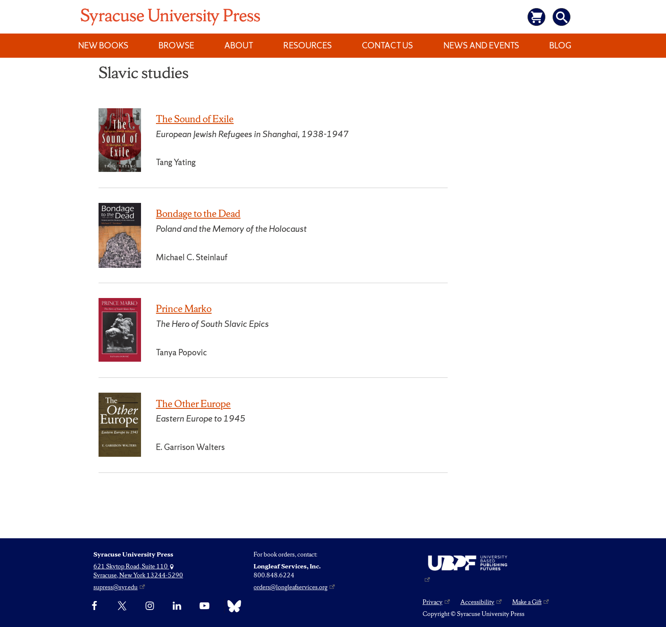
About (238, 45)
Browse (176, 45)
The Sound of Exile (195, 118)
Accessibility (477, 602)
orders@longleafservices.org (290, 587)
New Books (103, 45)
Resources (307, 45)
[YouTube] (204, 606)
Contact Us (387, 45)
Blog (560, 45)
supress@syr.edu (115, 587)
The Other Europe (193, 403)
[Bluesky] (232, 606)
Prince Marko (184, 308)
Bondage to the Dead (198, 213)
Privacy (433, 602)
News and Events (481, 45)
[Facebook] (94, 606)
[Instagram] (149, 606)
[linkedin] (176, 606)
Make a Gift (527, 602)
